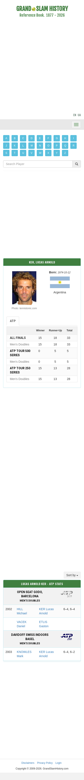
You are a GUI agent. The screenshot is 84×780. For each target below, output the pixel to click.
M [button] (32, 145)
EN (74, 115)
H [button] (65, 138)
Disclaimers (27, 762)
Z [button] (65, 153)
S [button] (6, 153)
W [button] (40, 153)
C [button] (23, 138)
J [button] (6, 145)
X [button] (48, 153)
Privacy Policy (45, 762)
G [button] (57, 138)
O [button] (48, 145)
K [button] (15, 145)
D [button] (32, 138)
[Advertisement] (39, 65)
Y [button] (57, 153)
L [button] (23, 145)
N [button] (40, 145)
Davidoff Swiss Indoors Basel (30, 639)
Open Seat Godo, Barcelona (30, 596)
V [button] (31, 153)
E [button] (40, 138)
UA (79, 115)
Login (58, 762)
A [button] (6, 138)
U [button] (23, 153)
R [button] (74, 145)
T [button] (14, 153)
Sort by (72, 575)
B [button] (15, 138)
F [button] (48, 138)
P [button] (57, 145)
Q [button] (65, 145)
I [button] (73, 138)
